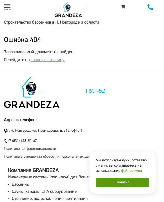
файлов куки (131, 171)
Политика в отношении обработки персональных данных (50, 157)
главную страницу (48, 60)
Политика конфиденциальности (30, 149)
